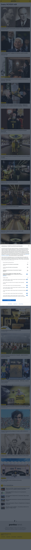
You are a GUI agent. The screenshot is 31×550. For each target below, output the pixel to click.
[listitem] (15, 262)
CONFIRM (9, 300)
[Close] (29, 246)
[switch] (27, 264)
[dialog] (15, 275)
